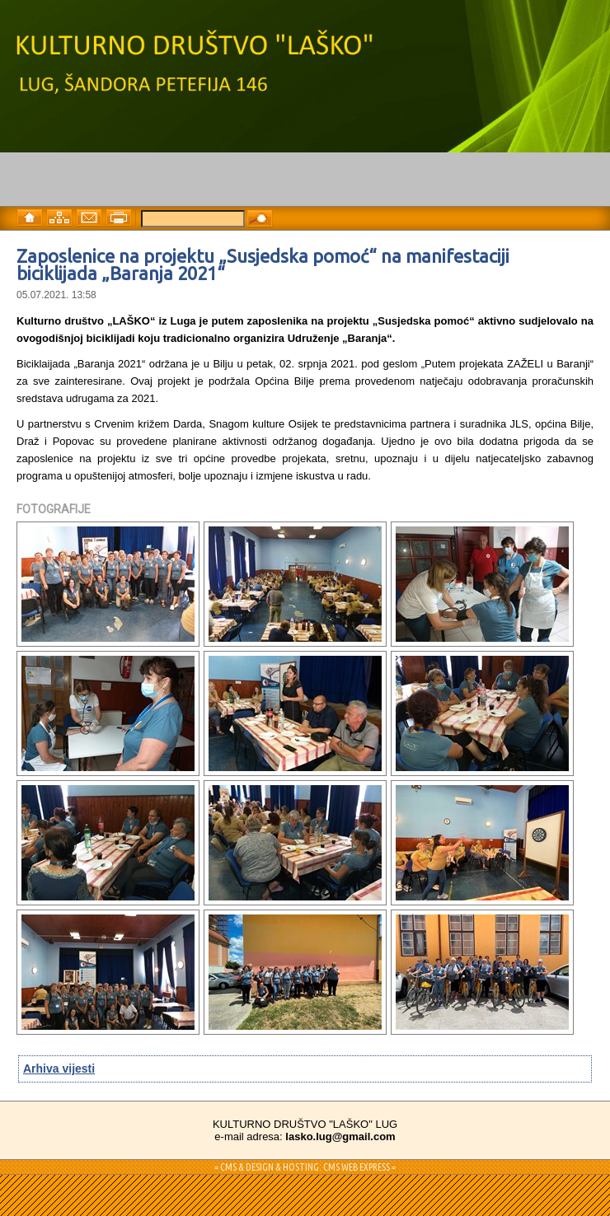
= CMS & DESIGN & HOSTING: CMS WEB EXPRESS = (305, 1167)
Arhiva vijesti (59, 1068)
